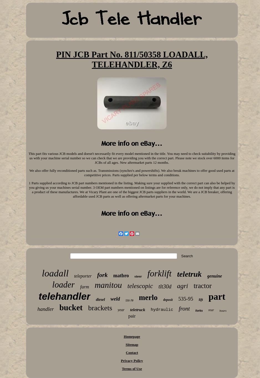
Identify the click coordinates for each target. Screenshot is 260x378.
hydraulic (162, 310)
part (216, 297)
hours (223, 310)
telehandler (64, 296)
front (184, 308)
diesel (100, 300)
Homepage (132, 336)
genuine (214, 276)
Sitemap (132, 344)
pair (132, 316)
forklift (159, 273)
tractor (202, 285)
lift (201, 300)
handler (45, 309)
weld (115, 299)
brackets (100, 308)
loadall (55, 273)
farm (84, 286)
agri (182, 285)
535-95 (185, 299)
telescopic (140, 286)
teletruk (189, 274)
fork (102, 274)
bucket (71, 307)
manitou (108, 284)
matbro (121, 275)
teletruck (137, 310)
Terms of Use (132, 369)
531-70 (129, 300)
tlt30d (165, 286)
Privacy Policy (132, 361)
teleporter (82, 276)
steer (138, 276)
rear (211, 310)
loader (63, 284)
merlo (148, 297)
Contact (132, 353)
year (121, 310)
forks (199, 310)
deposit (168, 300)
